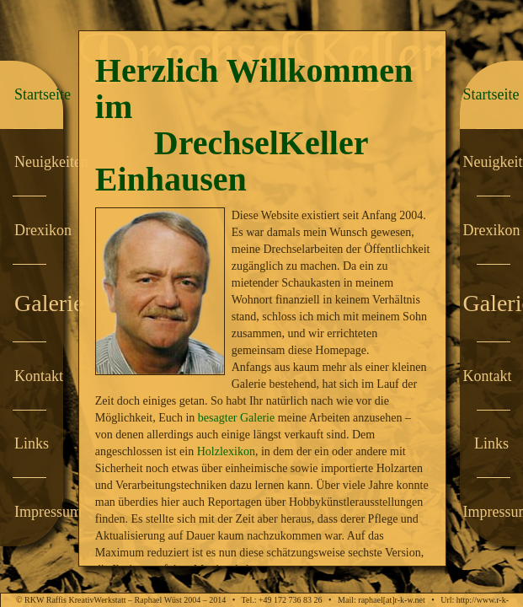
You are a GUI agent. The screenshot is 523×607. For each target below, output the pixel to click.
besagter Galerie (236, 417)
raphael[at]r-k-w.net (391, 599)
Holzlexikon (226, 451)
